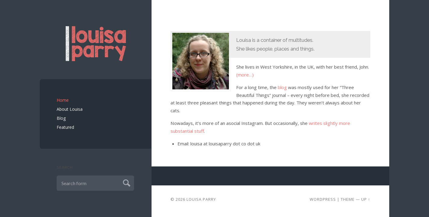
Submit (126, 182)
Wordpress (323, 199)
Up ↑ (365, 199)
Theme (348, 199)
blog (282, 87)
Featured (65, 127)
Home (63, 100)
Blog (61, 118)
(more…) (245, 75)
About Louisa (70, 109)
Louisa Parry (201, 199)
